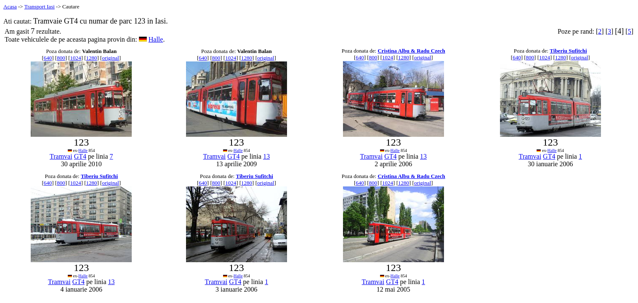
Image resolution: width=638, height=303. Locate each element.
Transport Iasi (39, 6)
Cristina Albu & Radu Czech (411, 51)
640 (48, 58)
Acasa (10, 6)
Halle (156, 39)
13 (266, 156)
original (110, 58)
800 (61, 58)
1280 (91, 58)
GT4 (80, 156)
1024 (75, 58)
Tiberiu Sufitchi (568, 51)
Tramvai (61, 156)
